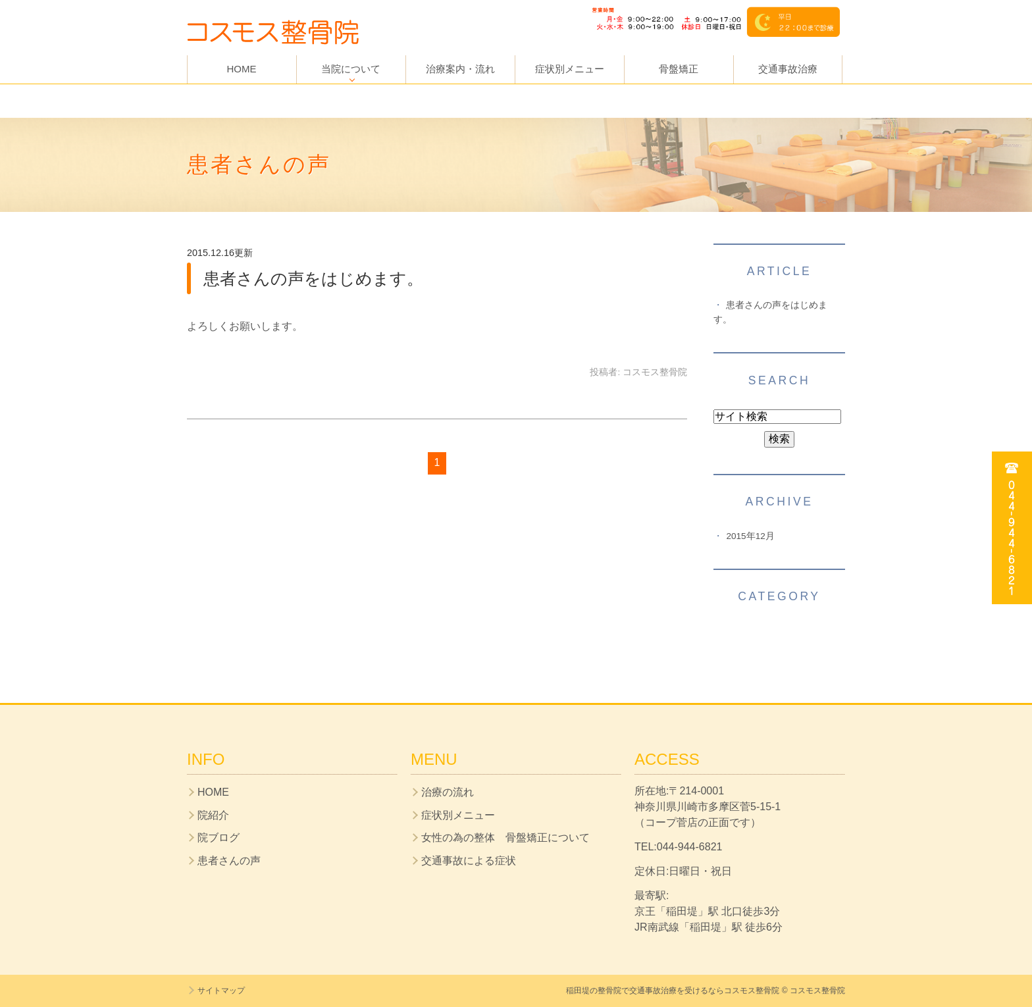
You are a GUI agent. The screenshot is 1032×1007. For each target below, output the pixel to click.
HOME (242, 68)
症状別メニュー (569, 68)
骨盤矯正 (678, 68)
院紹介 (213, 815)
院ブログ (218, 837)
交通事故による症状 (468, 860)
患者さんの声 (229, 860)
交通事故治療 (787, 68)
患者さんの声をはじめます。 (313, 278)
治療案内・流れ (460, 68)
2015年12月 (750, 536)
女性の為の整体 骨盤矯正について (505, 837)
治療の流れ (447, 792)
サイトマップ (221, 990)
